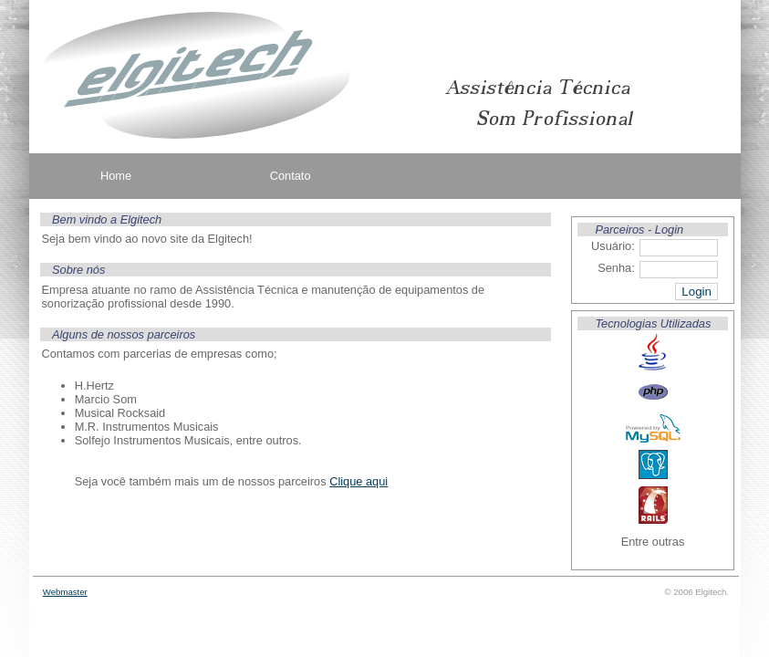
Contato (290, 175)
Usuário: (613, 246)
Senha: (616, 268)
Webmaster (65, 592)
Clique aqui (358, 481)
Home (115, 175)
